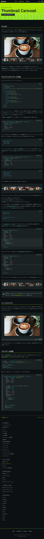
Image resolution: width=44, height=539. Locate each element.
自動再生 (4, 439)
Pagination (5, 513)
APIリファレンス (6, 449)
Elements (5, 507)
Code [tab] (36, 339)
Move (4, 511)
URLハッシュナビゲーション (8, 481)
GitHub (30, 531)
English (39, 1)
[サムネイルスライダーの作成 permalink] (0, 77)
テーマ (4, 429)
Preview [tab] (40, 339)
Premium (27, 1)
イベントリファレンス (7, 451)
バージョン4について (7, 425)
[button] (7, 59)
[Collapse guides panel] (5, 423)
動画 (3, 477)
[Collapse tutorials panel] (5, 459)
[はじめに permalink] (0, 26)
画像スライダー (6, 461)
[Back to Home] (3, 1)
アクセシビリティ (6, 443)
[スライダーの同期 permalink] (0, 351)
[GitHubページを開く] (42, 1)
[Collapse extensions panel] (6, 471)
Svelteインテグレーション (8, 491)
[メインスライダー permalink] (0, 303)
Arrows (4, 497)
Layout (4, 509)
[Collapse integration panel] (6, 485)
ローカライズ (5, 445)
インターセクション (6, 475)
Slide (4, 517)
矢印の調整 (5, 435)
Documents (21, 1)
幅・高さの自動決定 (6, 441)
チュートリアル (8, 7)
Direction (5, 503)
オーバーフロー (6, 447)
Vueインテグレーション (7, 489)
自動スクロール (6, 473)
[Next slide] (41, 60)
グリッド (4, 479)
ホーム (2, 7)
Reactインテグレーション (8, 487)
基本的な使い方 (6, 427)
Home (16, 1)
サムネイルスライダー (7, 463)
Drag (4, 505)
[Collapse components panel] (5, 495)
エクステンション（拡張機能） (8, 453)
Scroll (4, 515)
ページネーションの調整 (7, 437)
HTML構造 (5, 433)
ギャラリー (5, 465)
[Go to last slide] (3, 60)
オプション (5, 431)
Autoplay (5, 499)
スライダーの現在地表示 (7, 467)
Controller (5, 501)
